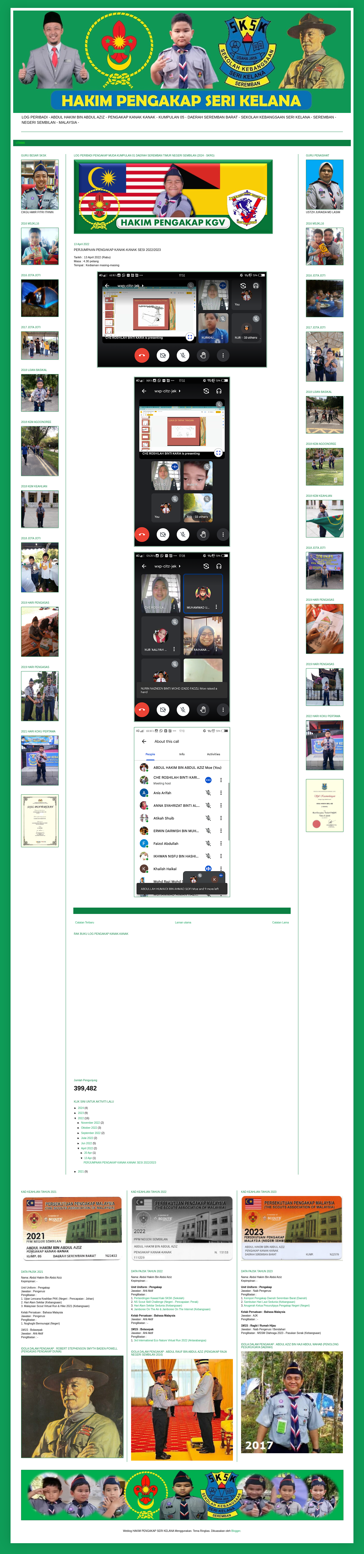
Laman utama (183, 922)
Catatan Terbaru (84, 922)
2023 (81, 1113)
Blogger (235, 1530)
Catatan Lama (280, 922)
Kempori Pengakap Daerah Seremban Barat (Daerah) (275, 1298)
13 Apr (88, 1158)
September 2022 (91, 1133)
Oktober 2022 (89, 1127)
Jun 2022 (87, 1143)
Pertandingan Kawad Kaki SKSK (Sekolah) (159, 1298)
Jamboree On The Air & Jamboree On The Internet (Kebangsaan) (172, 1309)
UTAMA (20, 142)
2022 (81, 1118)
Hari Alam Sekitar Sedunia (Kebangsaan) (158, 1305)
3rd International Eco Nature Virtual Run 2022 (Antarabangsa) (170, 1340)
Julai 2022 (87, 1138)
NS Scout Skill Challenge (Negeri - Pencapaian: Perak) (166, 1301)
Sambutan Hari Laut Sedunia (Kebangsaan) (269, 1301)
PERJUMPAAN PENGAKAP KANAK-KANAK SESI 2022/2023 (120, 1162)
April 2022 (87, 1148)
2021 (81, 1171)
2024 (81, 1108)
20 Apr (88, 1152)
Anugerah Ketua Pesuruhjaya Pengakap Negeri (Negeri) (277, 1305)
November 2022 (90, 1122)
